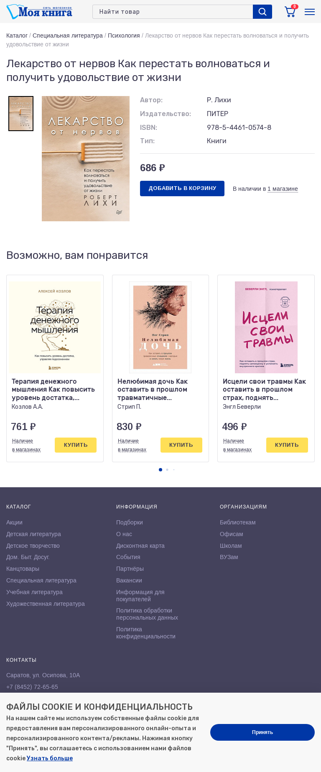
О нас (124, 534)
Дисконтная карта (140, 545)
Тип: (147, 141)
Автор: (151, 100)
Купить (76, 445)
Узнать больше (50, 758)
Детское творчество (33, 545)
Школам (231, 545)
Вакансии (129, 580)
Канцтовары (22, 568)
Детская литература (33, 534)
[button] (160, 469)
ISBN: (148, 128)
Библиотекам (238, 522)
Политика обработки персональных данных (147, 614)
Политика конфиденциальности (146, 633)
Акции (14, 522)
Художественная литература (45, 603)
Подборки (129, 522)
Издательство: (165, 114)
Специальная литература (68, 35)
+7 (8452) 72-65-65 (32, 686)
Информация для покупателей (140, 595)
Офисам (231, 534)
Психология (124, 35)
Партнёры (130, 568)
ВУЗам (229, 557)
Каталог (17, 35)
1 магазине (283, 188)
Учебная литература (34, 592)
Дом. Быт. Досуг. (28, 557)
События (128, 557)
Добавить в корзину (182, 188)
